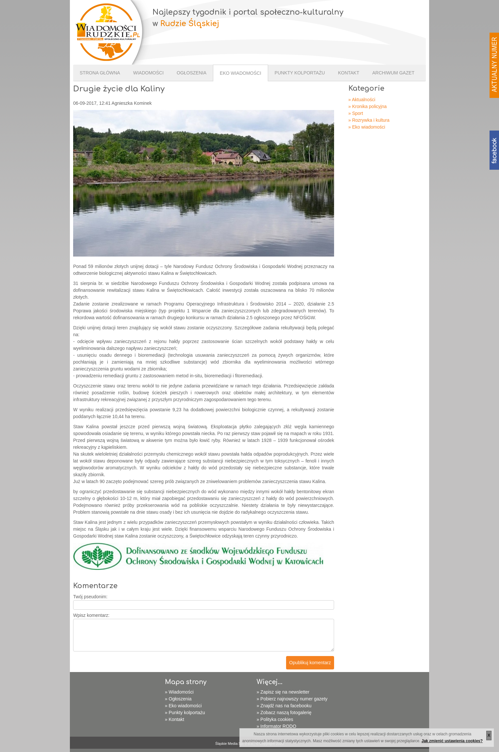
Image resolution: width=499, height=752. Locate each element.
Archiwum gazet (393, 72)
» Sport (355, 113)
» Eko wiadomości (366, 127)
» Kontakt (174, 719)
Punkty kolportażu (300, 72)
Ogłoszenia (191, 72)
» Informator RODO (276, 726)
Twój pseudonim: (90, 596)
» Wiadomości (179, 692)
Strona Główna (100, 72)
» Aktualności (362, 99)
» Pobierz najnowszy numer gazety (292, 698)
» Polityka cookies (275, 719)
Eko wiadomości (240, 73)
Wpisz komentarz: (91, 615)
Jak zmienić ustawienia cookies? (452, 741)
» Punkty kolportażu (185, 712)
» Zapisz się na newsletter (283, 692)
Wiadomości (148, 72)
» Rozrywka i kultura (369, 120)
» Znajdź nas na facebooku (284, 705)
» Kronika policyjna (367, 106)
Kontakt (348, 72)
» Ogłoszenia (178, 698)
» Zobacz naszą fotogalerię (284, 712)
